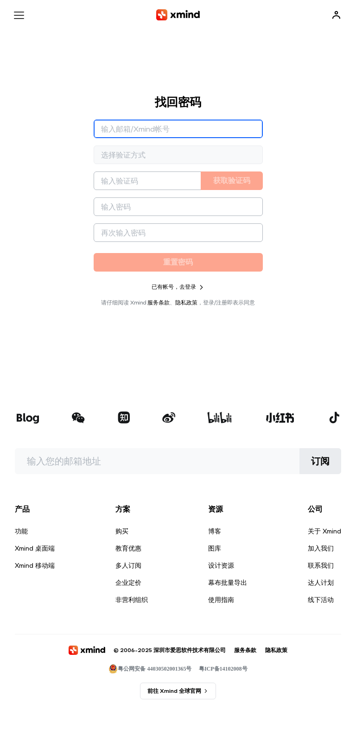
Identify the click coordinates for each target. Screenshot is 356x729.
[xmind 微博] (169, 419)
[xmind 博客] (27, 419)
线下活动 (321, 599)
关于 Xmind (324, 531)
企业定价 (128, 582)
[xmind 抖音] (334, 418)
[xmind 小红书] (280, 418)
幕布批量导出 (227, 582)
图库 (214, 548)
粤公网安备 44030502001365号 (149, 668)
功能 (21, 531)
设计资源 (221, 565)
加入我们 (321, 548)
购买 (121, 531)
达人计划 (321, 582)
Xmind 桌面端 (35, 548)
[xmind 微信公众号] (78, 418)
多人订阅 (128, 565)
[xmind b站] (220, 419)
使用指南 (221, 599)
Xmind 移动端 (35, 565)
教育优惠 (128, 548)
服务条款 (158, 302)
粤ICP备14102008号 (223, 669)
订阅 (320, 461)
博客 (214, 531)
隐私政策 (186, 302)
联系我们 (321, 565)
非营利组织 (131, 599)
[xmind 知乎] (124, 419)
